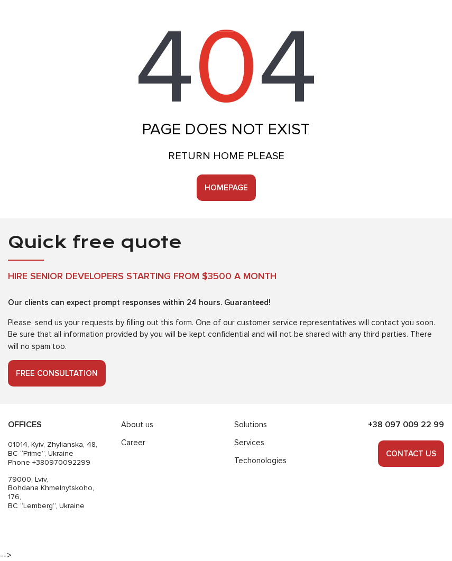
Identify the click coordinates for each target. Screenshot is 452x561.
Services (249, 442)
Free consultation (57, 373)
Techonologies (260, 460)
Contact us (411, 453)
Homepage (226, 187)
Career (133, 442)
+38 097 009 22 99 (406, 424)
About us (137, 424)
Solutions (250, 424)
